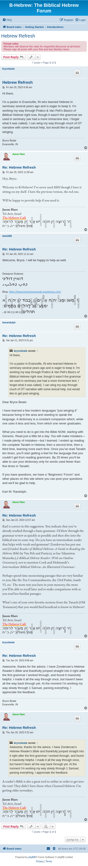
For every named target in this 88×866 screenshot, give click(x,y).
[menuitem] (7, 20)
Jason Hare (18, 154)
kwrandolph (8, 322)
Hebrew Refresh (18, 35)
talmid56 (7, 236)
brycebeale (8, 69)
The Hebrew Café (14, 217)
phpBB (31, 857)
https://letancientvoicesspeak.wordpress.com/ (35, 291)
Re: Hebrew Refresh (19, 167)
